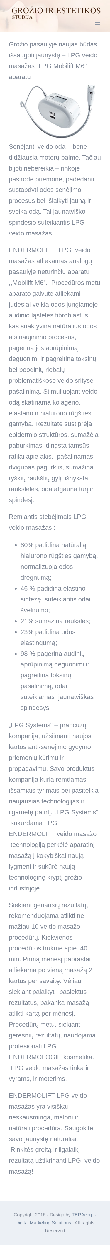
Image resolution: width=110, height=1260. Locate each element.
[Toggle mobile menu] (98, 23)
